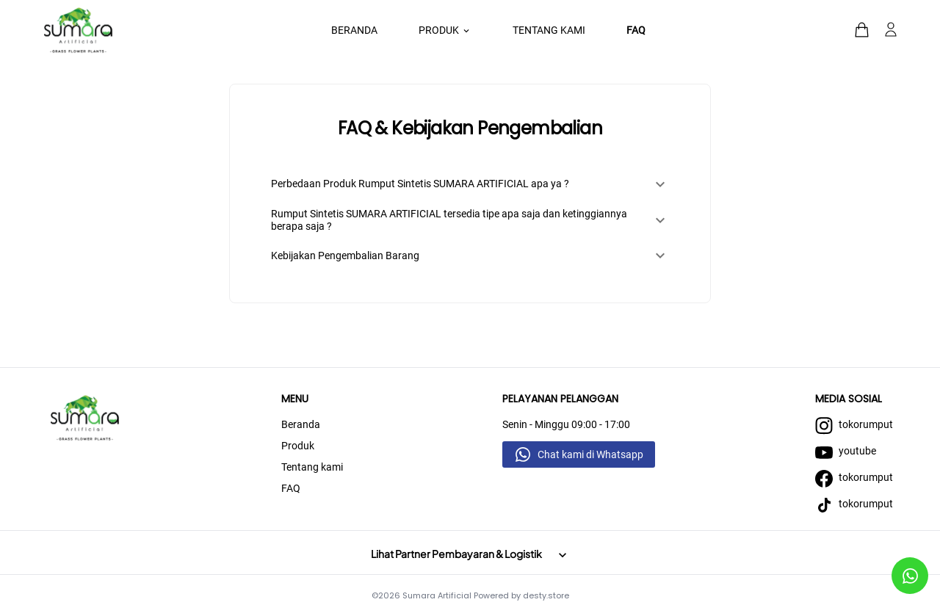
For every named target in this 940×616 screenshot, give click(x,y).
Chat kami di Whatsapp (590, 454)
